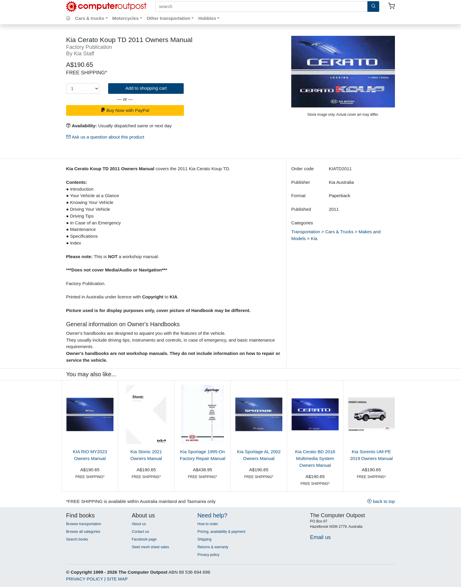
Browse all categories (83, 532)
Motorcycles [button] (125, 18)
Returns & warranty (212, 547)
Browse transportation (83, 524)
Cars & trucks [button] (89, 18)
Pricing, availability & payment (221, 532)
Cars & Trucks (339, 231)
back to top (381, 501)
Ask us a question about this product (105, 136)
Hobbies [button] (207, 18)
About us (139, 524)
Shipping (204, 539)
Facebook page (144, 539)
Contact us (140, 532)
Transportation (305, 231)
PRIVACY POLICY (84, 578)
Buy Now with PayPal (125, 110)
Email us (320, 537)
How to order (207, 524)
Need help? (212, 515)
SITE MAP (117, 578)
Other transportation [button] (169, 18)
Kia (314, 238)
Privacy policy (208, 555)
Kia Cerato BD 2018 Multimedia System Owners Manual (315, 458)
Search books (77, 539)
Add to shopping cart (146, 88)
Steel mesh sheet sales (150, 547)
